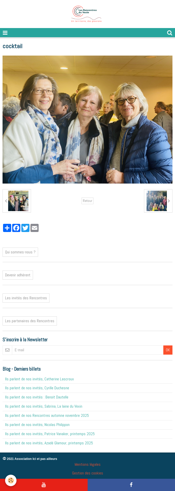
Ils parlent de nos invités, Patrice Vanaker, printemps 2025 (50, 433)
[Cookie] (11, 480)
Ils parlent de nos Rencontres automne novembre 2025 (47, 415)
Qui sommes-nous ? (20, 252)
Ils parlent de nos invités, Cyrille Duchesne (37, 388)
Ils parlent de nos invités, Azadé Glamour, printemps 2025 (49, 443)
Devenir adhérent (17, 275)
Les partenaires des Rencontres (29, 321)
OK (168, 350)
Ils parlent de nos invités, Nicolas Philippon (37, 424)
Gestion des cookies (87, 473)
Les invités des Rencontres (26, 298)
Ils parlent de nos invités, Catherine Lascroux (39, 379)
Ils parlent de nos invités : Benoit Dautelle (36, 397)
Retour (87, 201)
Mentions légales (88, 464)
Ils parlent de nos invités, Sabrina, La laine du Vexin (43, 406)
